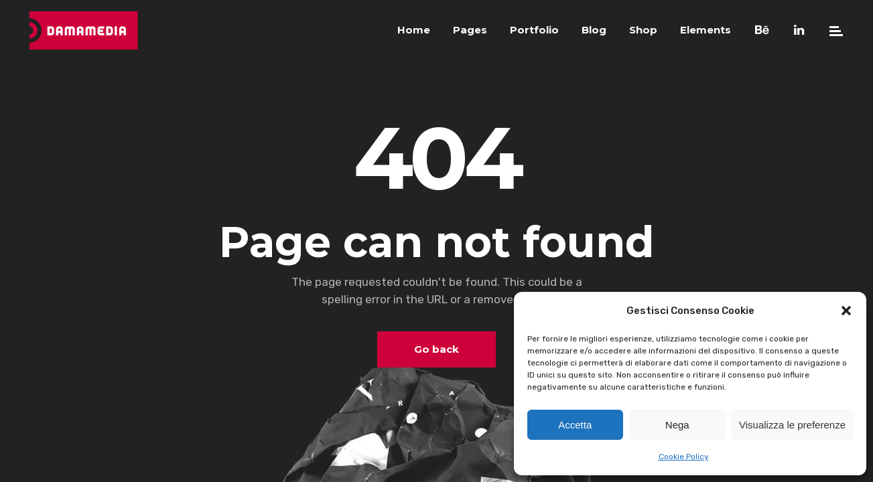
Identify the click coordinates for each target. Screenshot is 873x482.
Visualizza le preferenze (792, 424)
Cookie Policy (684, 456)
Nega (677, 424)
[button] (846, 310)
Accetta (575, 424)
